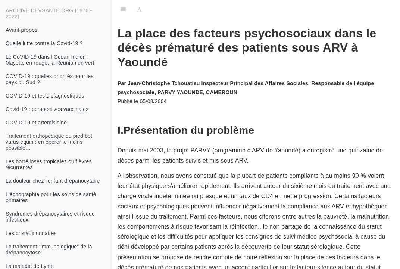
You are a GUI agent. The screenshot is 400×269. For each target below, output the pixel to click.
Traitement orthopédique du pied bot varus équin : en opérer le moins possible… (49, 142)
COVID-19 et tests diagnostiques (45, 96)
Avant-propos (21, 30)
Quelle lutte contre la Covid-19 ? (44, 43)
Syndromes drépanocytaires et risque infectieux (50, 217)
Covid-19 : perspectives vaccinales (47, 109)
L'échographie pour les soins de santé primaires (51, 197)
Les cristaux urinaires (31, 233)
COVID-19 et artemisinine (36, 123)
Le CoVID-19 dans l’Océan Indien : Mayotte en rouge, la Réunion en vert (50, 60)
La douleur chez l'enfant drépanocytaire (53, 181)
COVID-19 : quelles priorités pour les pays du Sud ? (49, 79)
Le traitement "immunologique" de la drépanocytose (49, 250)
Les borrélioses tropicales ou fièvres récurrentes (49, 164)
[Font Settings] (139, 9)
